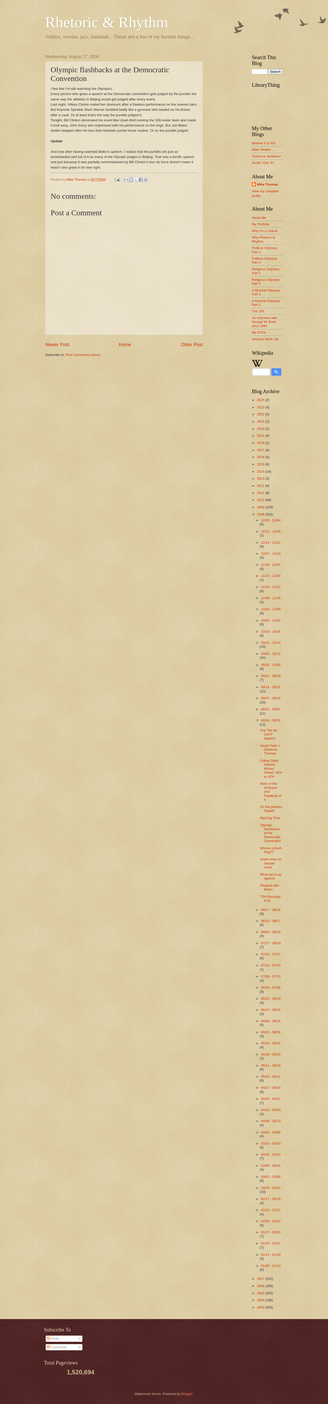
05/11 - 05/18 (270, 1065)
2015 (261, 464)
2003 (261, 1307)
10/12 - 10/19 (270, 643)
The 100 (258, 311)
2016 (261, 457)
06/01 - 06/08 (270, 1032)
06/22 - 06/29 (270, 999)
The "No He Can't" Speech (268, 734)
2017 (261, 450)
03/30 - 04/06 (270, 1132)
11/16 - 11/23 (270, 587)
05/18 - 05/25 (270, 1054)
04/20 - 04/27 (270, 1099)
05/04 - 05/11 (270, 1076)
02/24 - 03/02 (270, 1188)
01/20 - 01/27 (270, 1243)
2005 (261, 1293)
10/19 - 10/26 (270, 631)
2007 (261, 1279)
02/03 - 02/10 (270, 1221)
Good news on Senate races (271, 863)
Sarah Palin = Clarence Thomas (270, 750)
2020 (261, 429)
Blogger (187, 1394)
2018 (261, 443)
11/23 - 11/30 (270, 576)
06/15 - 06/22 (270, 1010)
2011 (261, 493)
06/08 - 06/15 (270, 1021)
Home (125, 344)
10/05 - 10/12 (270, 654)
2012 (261, 486)
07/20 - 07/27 (270, 954)
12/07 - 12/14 (270, 554)
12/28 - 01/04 (270, 520)
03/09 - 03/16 (270, 1166)
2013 (261, 478)
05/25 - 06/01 (270, 1043)
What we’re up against (270, 876)
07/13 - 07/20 (270, 965)
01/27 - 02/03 (270, 1232)
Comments (57, 1347)
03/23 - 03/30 (270, 1143)
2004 (261, 1300)
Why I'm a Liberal (264, 231)
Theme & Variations (266, 156)
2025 (261, 400)
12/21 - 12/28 (270, 531)
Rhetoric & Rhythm (106, 22)
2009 (261, 507)
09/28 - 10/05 (270, 665)
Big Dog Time (270, 818)
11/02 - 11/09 (270, 609)
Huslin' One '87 (263, 163)
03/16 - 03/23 (270, 1154)
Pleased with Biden (269, 887)
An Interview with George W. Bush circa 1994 (264, 322)
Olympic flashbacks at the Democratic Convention (270, 833)
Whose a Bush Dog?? (271, 850)
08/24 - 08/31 (270, 720)
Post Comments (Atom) (83, 355)
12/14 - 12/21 (270, 542)
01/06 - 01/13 (270, 1266)
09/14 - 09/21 (270, 687)
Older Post (192, 344)
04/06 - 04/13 (270, 1121)
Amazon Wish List (265, 339)
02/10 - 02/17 (270, 1210)
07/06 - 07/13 (270, 976)
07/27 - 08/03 (270, 943)
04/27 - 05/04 (270, 1088)
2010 (261, 500)
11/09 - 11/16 (270, 598)
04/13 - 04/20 (270, 1110)
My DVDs (259, 332)
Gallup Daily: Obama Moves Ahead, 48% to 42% (271, 769)
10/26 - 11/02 (270, 620)
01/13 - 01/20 (270, 1255)
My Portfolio (260, 224)
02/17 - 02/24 (270, 1199)
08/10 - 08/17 (270, 921)
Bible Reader (261, 150)
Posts (53, 1338)
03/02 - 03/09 (270, 1177)
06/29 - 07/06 (270, 987)
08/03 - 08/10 (270, 932)
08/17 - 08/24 (270, 910)
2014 (261, 471)
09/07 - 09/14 (270, 698)
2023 (261, 407)
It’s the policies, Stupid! (271, 809)
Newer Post (57, 344)
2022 (261, 414)
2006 (261, 1286)
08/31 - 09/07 (270, 709)
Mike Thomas (267, 184)
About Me (259, 218)
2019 (261, 436)
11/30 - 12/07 (270, 565)
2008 (261, 514)
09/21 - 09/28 (270, 676)
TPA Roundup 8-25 (270, 898)
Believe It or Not (264, 143)
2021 (261, 421)
